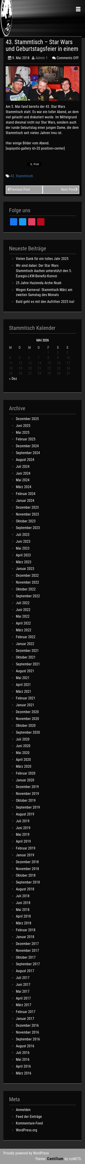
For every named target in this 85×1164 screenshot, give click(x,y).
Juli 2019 (22, 821)
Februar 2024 (25, 494)
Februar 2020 (25, 773)
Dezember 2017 (27, 944)
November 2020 (27, 719)
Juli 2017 (22, 978)
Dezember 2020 (27, 712)
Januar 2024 (25, 500)
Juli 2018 (22, 896)
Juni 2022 (23, 610)
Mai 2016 (22, 1059)
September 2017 (28, 964)
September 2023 (28, 528)
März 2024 (23, 487)
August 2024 (25, 460)
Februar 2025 (25, 439)
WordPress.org (26, 1130)
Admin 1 (40, 58)
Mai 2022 (22, 616)
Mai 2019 (22, 834)
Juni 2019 (23, 828)
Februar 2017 (25, 1012)
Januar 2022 (25, 644)
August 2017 (25, 971)
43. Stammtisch (21, 176)
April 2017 (23, 998)
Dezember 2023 (27, 507)
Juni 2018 (23, 903)
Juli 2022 (22, 603)
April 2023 (23, 555)
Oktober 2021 (26, 657)
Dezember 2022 (27, 575)
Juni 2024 (23, 473)
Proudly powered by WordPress (26, 1153)
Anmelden (23, 1110)
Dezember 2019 (27, 787)
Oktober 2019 (26, 800)
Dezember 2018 (27, 862)
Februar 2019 (25, 848)
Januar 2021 (25, 705)
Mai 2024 (22, 480)
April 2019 (23, 841)
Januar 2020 (25, 780)
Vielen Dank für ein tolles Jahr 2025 (42, 259)
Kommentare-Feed (29, 1123)
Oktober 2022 (26, 589)
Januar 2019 (25, 855)
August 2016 (25, 1046)
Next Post (69, 189)
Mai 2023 (22, 548)
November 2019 (27, 793)
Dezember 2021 (27, 650)
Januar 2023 (25, 568)
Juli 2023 (22, 534)
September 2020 (28, 732)
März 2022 (23, 630)
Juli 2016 (22, 1052)
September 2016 (28, 1039)
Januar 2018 (25, 937)
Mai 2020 (22, 753)
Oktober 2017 (26, 957)
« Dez (13, 378)
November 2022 (27, 582)
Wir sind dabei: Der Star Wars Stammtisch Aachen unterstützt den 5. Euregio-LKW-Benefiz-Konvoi (44, 270)
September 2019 (28, 807)
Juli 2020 (22, 739)
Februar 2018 (25, 930)
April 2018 (23, 916)
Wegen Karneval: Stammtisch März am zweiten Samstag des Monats (44, 292)
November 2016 (27, 1032)
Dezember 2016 (27, 1025)
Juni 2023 (23, 541)
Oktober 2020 (26, 725)
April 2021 (23, 685)
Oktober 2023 (26, 521)
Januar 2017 (25, 1018)
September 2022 (28, 596)
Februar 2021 (25, 698)
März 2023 (23, 562)
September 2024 (28, 453)
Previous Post (18, 189)
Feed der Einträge (29, 1116)
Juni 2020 (23, 746)
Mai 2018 (22, 909)
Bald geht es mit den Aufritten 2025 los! (45, 301)
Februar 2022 (25, 637)
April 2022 (23, 623)
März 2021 (23, 691)
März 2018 (23, 923)
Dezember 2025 (27, 419)
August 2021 (25, 671)
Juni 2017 (23, 984)
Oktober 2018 (26, 875)
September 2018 (28, 882)
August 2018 (25, 889)
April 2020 (23, 759)
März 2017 (23, 1005)
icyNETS (75, 1159)
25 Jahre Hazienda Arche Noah (38, 283)
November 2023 (27, 514)
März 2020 (23, 766)
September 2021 (28, 664)
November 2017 (27, 950)
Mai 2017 (22, 991)
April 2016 (23, 1066)
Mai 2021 (22, 678)
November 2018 (27, 869)
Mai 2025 (22, 432)
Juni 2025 (23, 425)
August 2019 (25, 814)
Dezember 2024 (27, 446)
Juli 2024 (22, 466)
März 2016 (23, 1073)
